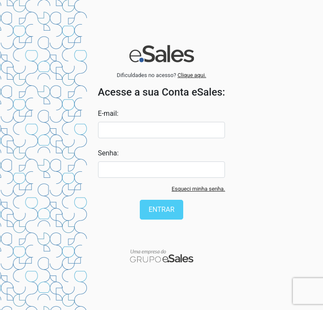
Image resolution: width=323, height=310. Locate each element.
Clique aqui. (192, 75)
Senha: (108, 153)
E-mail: (108, 113)
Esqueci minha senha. (198, 189)
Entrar (162, 209)
